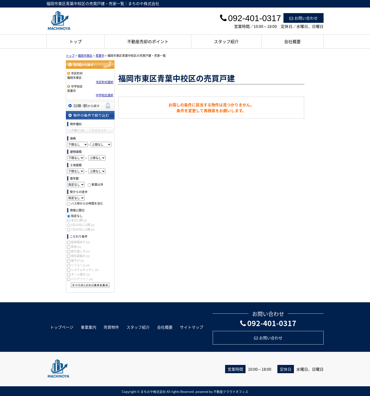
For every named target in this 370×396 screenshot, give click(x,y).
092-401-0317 (268, 323)
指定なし (77, 216)
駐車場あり (80, 242)
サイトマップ (191, 327)
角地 (76, 246)
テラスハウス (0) (99, 131)
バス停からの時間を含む (87, 203)
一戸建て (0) (76, 130)
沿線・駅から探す (90, 105)
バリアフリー (82, 279)
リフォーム (80, 265)
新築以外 (97, 184)
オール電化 (80, 274)
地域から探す (90, 64)
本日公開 (79, 220)
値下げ (77, 260)
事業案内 (88, 327)
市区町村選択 (104, 82)
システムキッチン (84, 270)
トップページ (61, 327)
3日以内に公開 (82, 225)
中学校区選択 (104, 95)
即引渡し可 (80, 251)
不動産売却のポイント (147, 41)
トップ (75, 41)
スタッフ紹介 (226, 41)
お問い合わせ (303, 18)
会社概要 (292, 41)
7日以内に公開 (82, 229)
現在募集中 (80, 256)
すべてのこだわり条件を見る (90, 285)
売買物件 (111, 327)
